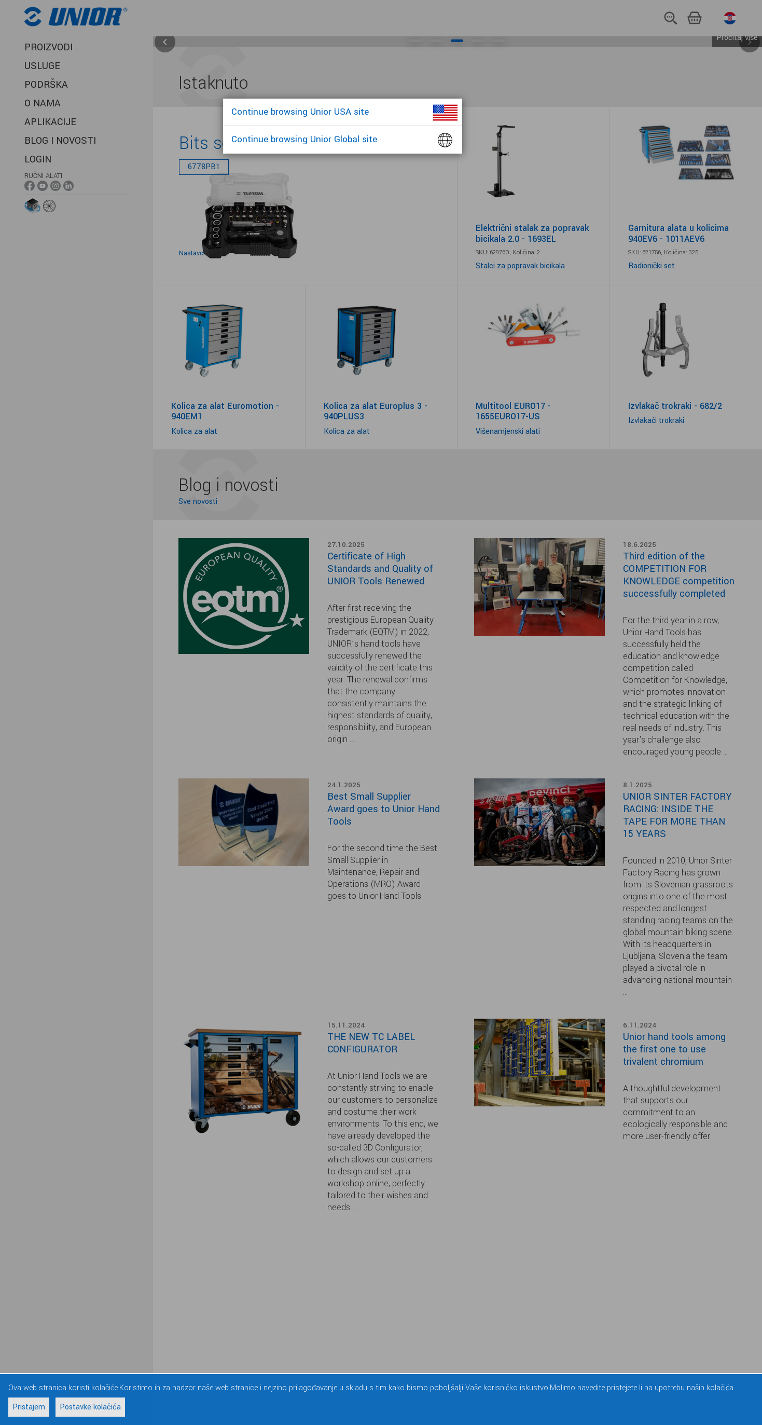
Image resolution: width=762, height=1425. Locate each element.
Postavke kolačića (90, 1407)
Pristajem (28, 1407)
